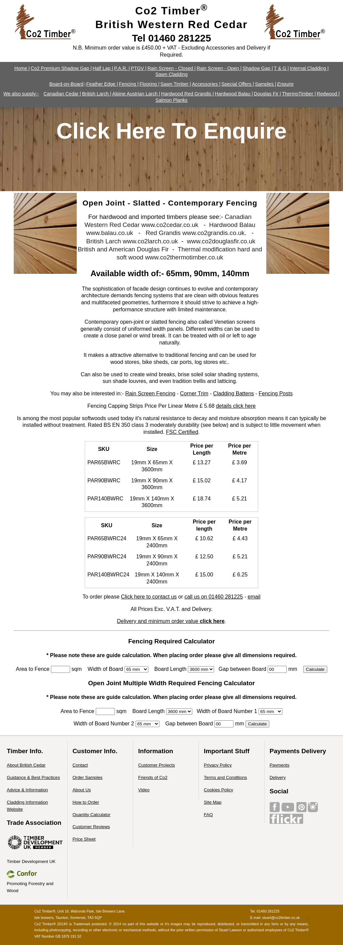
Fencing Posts (275, 393)
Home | (22, 68)
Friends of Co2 (152, 777)
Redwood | (328, 93)
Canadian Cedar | (62, 93)
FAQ (208, 814)
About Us (81, 789)
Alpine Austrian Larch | (136, 93)
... (307, 918)
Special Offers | (237, 84)
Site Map (213, 802)
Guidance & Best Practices (33, 777)
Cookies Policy (218, 789)
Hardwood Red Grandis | (187, 93)
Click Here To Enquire (171, 131)
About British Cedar (26, 765)
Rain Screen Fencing (150, 393)
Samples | (265, 84)
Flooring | (149, 84)
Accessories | (206, 84)
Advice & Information (27, 789)
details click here (236, 406)
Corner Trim (194, 393)
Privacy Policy (218, 765)
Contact (80, 765)
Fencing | (129, 84)
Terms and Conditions (225, 777)
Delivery (278, 777)
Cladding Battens (233, 393)
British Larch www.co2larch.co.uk (132, 241)
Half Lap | (103, 68)
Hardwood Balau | (234, 93)
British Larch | (96, 93)
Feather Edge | (102, 84)
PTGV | (139, 68)
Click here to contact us (149, 597)
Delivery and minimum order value (170, 621)
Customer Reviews (91, 826)
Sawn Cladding (171, 74)
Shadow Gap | (258, 68)
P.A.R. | (122, 68)
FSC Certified (182, 432)
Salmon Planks (171, 100)
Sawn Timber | (175, 84)
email (254, 597)
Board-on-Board (66, 84)
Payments (279, 765)
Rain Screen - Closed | (171, 68)
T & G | (281, 68)
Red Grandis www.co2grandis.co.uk (195, 232)
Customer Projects (156, 765)
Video (143, 789)
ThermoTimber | (299, 93)
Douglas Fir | (267, 93)
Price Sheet (83, 839)
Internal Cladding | (309, 68)
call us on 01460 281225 (214, 597)
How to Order (85, 802)
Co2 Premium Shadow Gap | (61, 68)
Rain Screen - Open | (219, 68)
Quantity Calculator (91, 814)
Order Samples (87, 777)
